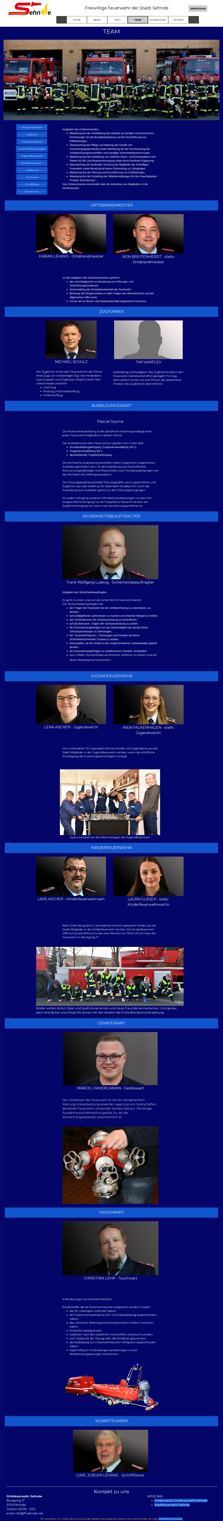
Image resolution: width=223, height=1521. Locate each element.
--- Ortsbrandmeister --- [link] (32, 127)
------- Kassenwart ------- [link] (32, 191)
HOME (77, 19)
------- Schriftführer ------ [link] (32, 184)
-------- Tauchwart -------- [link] (32, 177)
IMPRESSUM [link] (198, 8)
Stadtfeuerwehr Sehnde (172, 1505)
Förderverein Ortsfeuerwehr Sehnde (180, 1500)
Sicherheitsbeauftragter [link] (32, 148)
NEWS (97, 19)
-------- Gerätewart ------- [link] (32, 170)
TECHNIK (178, 19)
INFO (117, 19)
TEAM (137, 19)
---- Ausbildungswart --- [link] (31, 141)
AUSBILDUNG (158, 19)
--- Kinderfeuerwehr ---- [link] (32, 163)
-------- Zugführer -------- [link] (31, 134)
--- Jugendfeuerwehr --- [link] (32, 155)
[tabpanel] (110, 158)
